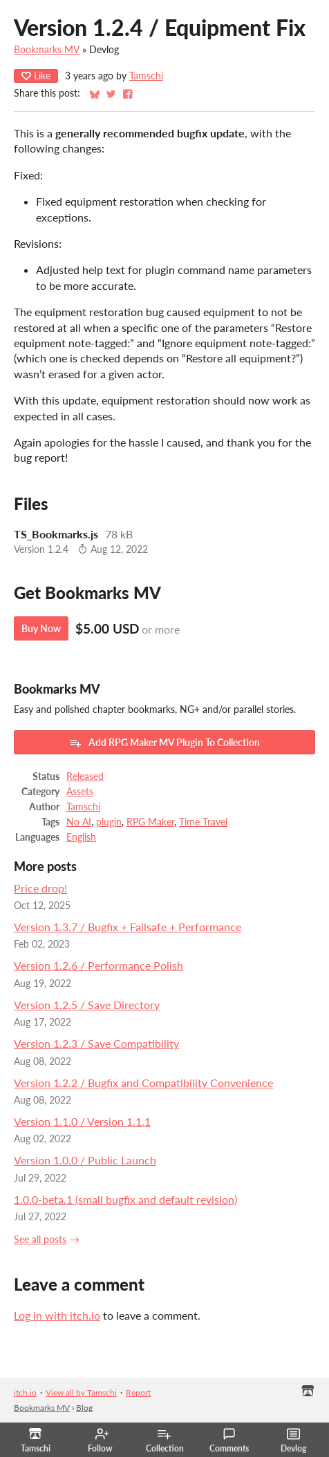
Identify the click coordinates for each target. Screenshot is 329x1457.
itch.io (25, 1392)
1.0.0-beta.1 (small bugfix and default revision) (125, 1199)
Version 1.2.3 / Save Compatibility (96, 1043)
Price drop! (40, 887)
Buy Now (41, 628)
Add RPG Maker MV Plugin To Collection (164, 742)
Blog (84, 1407)
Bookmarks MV (46, 49)
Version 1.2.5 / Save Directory (87, 1004)
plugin (109, 822)
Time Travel (203, 822)
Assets (79, 791)
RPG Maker (150, 822)
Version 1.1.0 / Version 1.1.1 (82, 1121)
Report (138, 1392)
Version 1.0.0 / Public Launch (85, 1159)
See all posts (40, 1239)
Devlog (293, 1440)
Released (85, 776)
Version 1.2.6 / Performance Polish (98, 965)
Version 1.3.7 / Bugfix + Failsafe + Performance (127, 926)
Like (35, 75)
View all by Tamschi (81, 1392)
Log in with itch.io (57, 1315)
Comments (229, 1440)
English (81, 837)
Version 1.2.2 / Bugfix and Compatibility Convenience (143, 1082)
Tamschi (146, 75)
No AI (78, 822)
